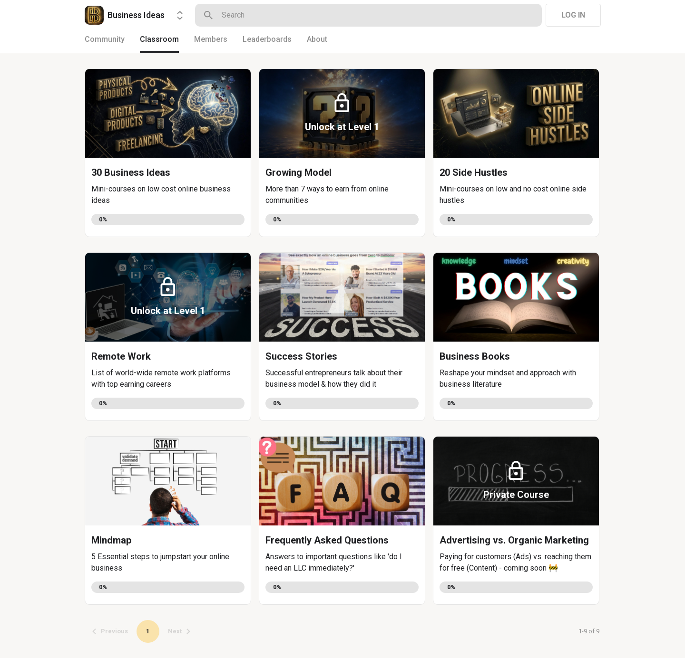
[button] (168, 152)
